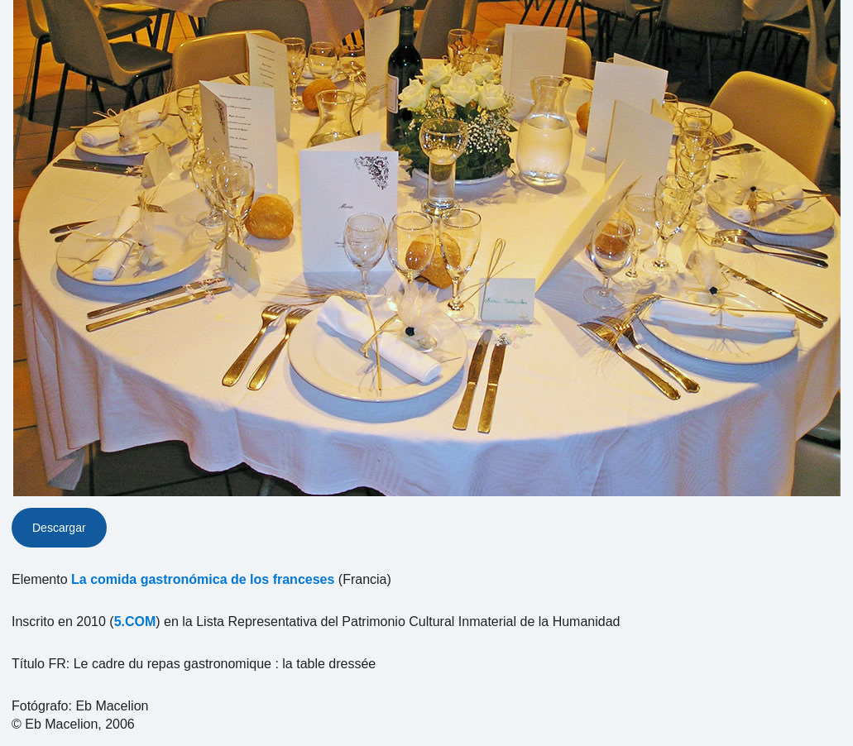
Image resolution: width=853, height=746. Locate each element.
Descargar (59, 527)
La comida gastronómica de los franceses (202, 579)
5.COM (135, 621)
